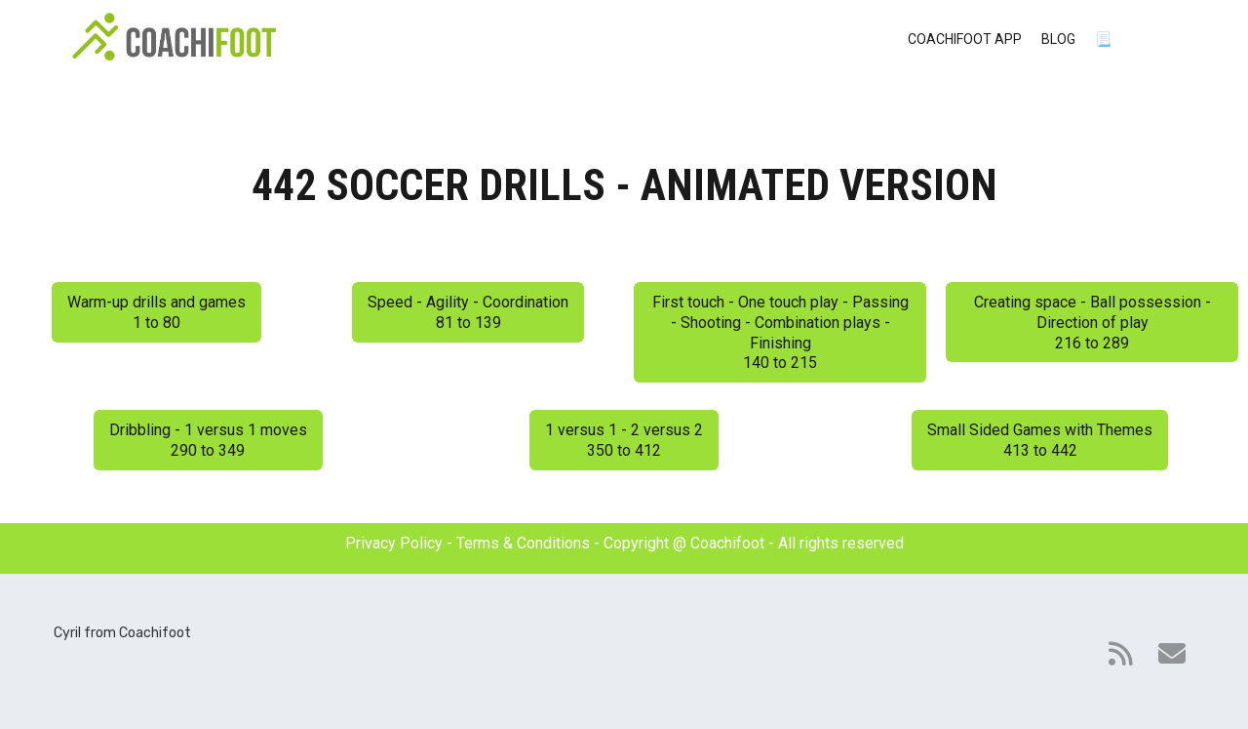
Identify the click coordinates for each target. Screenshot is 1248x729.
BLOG (1058, 39)
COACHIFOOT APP (965, 39)
